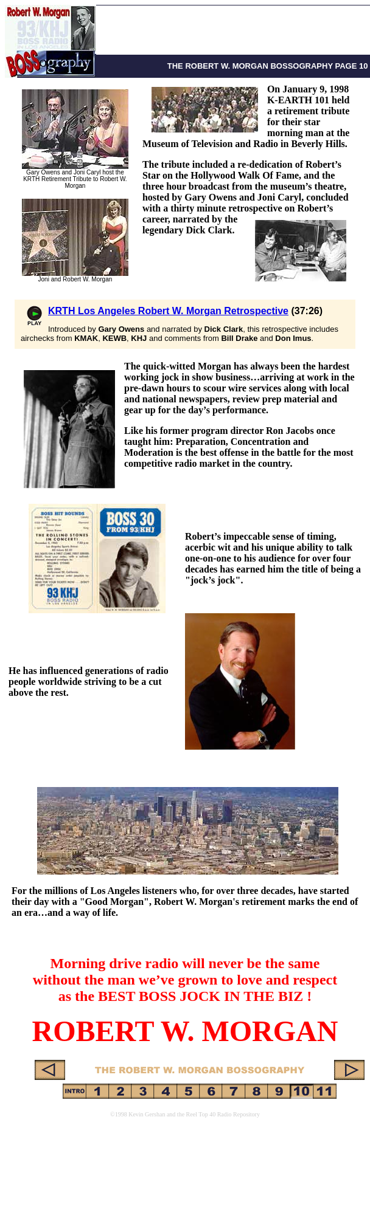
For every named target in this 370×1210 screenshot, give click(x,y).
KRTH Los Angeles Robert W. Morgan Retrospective (168, 311)
